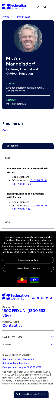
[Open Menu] (52, 7)
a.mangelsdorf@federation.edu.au (25, 87)
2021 (7, 158)
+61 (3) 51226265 (16, 91)
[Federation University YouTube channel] (33, 298)
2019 (7, 221)
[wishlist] (37, 7)
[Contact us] (12, 325)
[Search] (44, 7)
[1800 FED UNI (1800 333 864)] (28, 313)
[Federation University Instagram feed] (42, 298)
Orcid (5, 130)
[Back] (12, 17)
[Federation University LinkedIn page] (47, 298)
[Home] (14, 7)
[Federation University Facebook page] (38, 298)
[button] (31, 394)
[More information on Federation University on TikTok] (51, 298)
